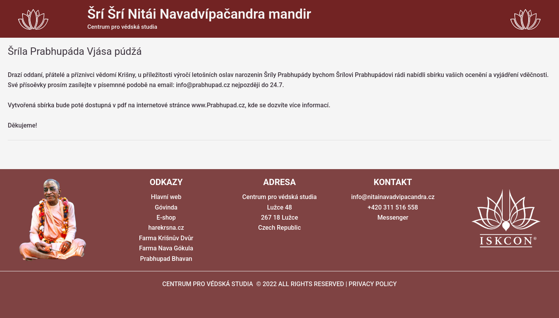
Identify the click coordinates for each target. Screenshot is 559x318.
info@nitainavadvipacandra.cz (392, 197)
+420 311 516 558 (393, 207)
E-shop (166, 217)
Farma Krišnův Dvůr (166, 238)
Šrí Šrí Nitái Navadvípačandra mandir (199, 14)
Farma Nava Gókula (166, 248)
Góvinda (166, 207)
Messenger (392, 217)
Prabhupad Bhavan (166, 258)
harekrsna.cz (166, 227)
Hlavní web (166, 197)
